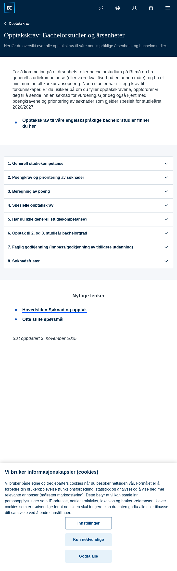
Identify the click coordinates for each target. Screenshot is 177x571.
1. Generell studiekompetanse (88, 164)
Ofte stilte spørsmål (42, 319)
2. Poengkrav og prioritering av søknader (88, 177)
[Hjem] (9, 7)
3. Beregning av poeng (88, 191)
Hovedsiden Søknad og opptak (54, 309)
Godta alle (88, 560)
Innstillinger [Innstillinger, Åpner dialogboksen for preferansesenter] (88, 527)
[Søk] (101, 7)
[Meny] (167, 7)
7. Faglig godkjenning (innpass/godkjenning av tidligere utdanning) (88, 247)
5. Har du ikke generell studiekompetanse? (88, 219)
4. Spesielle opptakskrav (88, 205)
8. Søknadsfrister (88, 261)
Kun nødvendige (88, 544)
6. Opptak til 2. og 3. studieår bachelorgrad (88, 233)
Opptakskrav (16, 23)
